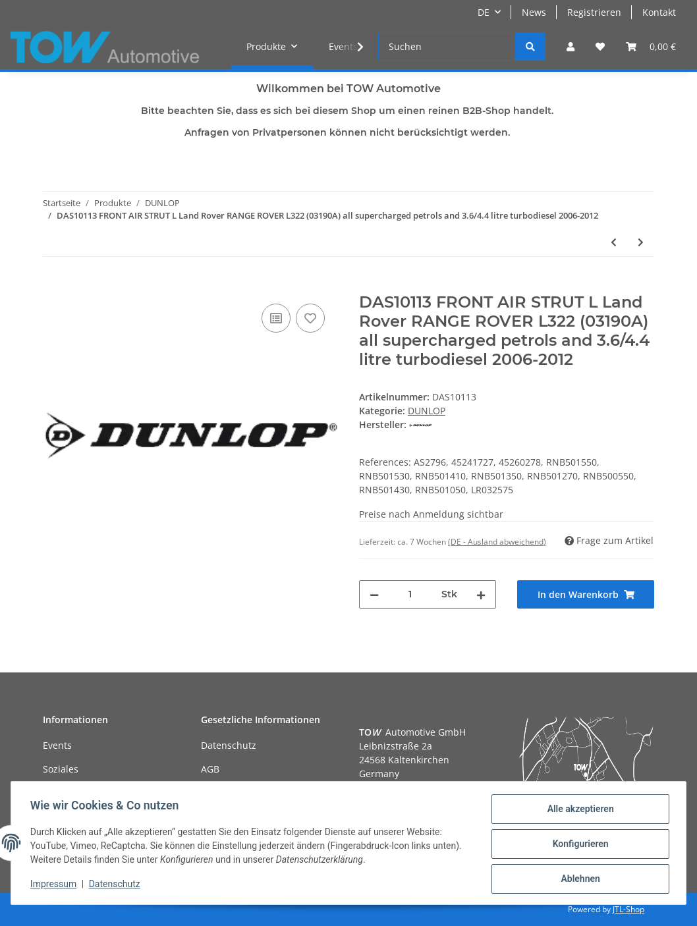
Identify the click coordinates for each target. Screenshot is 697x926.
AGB (210, 769)
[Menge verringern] (374, 594)
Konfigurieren (578, 845)
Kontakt (659, 12)
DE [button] (483, 12)
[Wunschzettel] (600, 46)
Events (57, 745)
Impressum (55, 885)
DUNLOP (426, 410)
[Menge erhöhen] (480, 594)
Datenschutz (228, 745)
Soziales (60, 769)
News (534, 12)
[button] (570, 46)
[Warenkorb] (650, 46)
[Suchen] (447, 46)
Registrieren (594, 12)
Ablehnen (578, 879)
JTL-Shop (628, 909)
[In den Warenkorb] (53, 286)
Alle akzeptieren (578, 810)
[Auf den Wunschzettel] (310, 318)
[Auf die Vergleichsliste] (276, 318)
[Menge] (410, 594)
